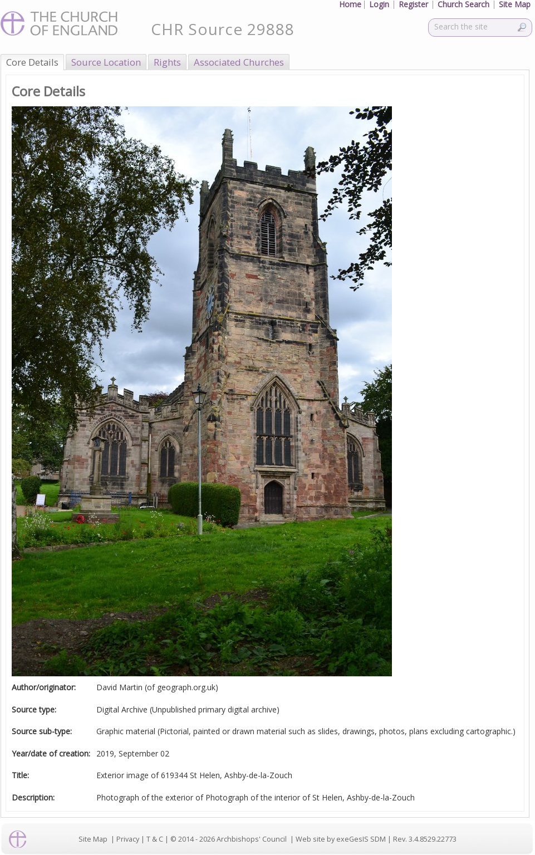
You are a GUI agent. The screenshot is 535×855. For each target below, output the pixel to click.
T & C (154, 839)
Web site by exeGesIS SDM (341, 839)
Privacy (127, 839)
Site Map (92, 839)
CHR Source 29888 (223, 29)
